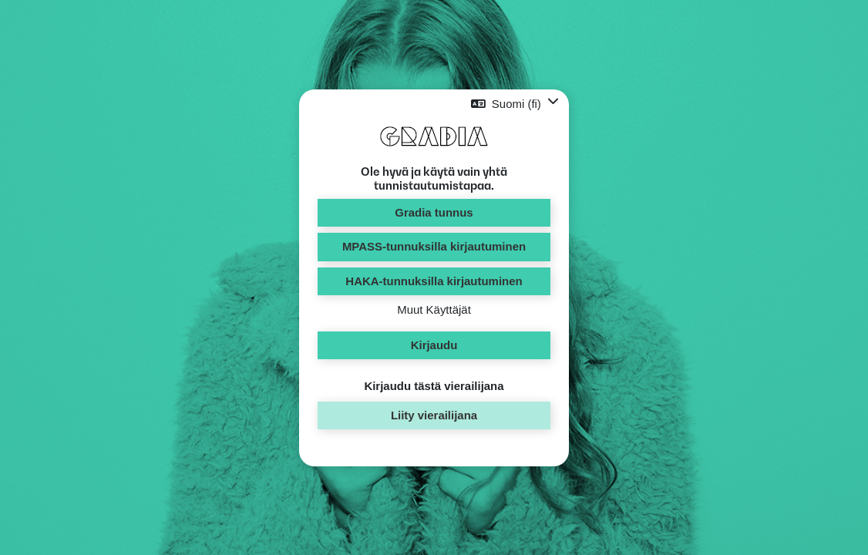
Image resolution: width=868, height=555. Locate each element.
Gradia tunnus (434, 212)
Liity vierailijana (434, 415)
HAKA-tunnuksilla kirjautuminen (433, 281)
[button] (515, 103)
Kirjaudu (434, 345)
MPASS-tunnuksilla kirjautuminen (434, 246)
